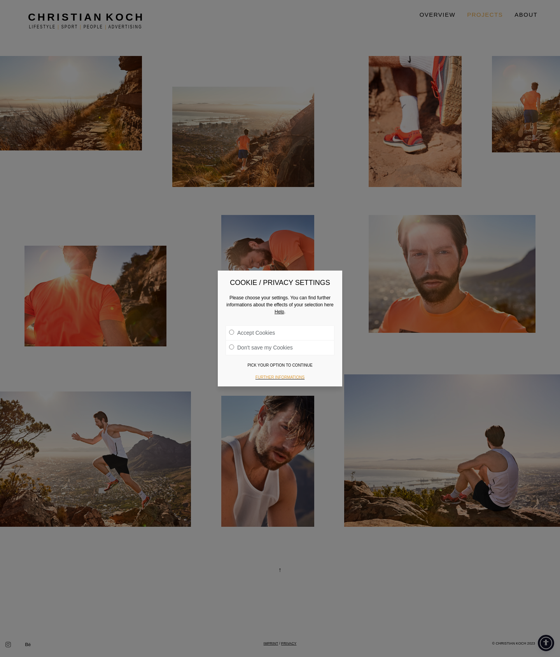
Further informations (280, 377)
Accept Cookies (252, 333)
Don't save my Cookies (261, 347)
